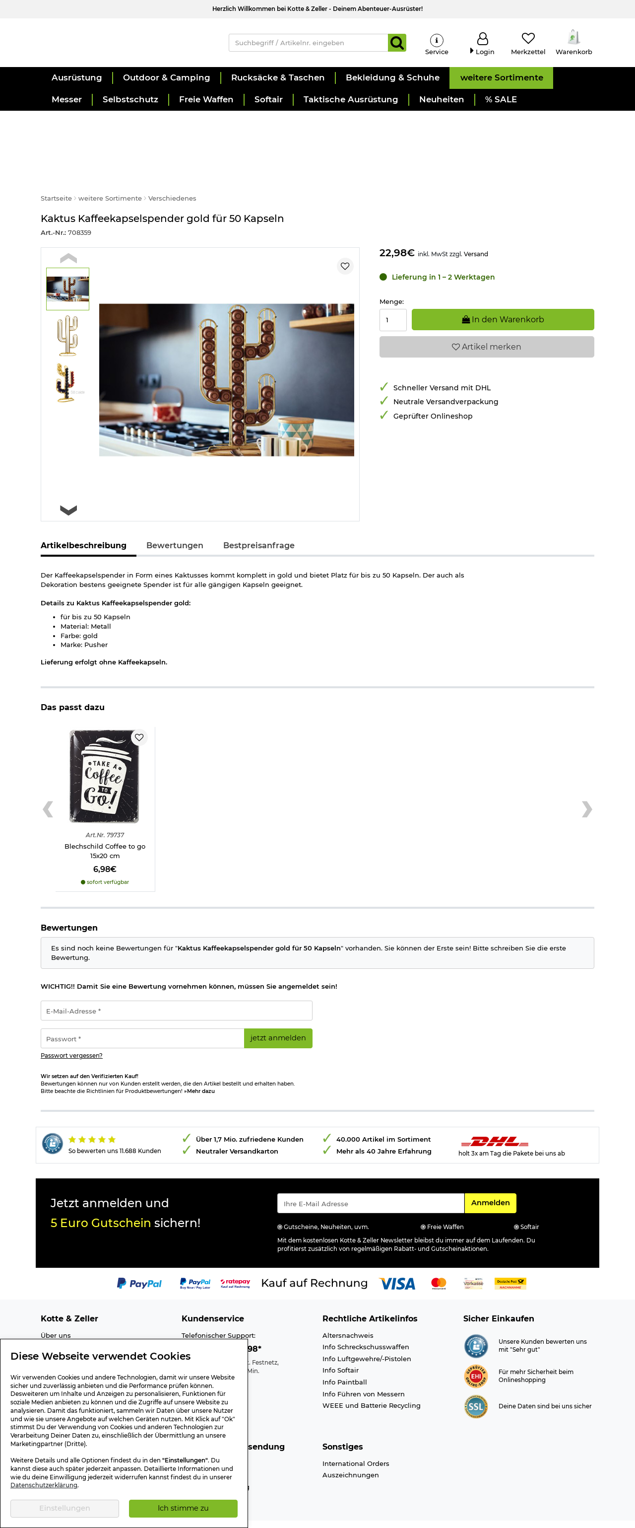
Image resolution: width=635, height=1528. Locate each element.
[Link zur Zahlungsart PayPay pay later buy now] (195, 1261)
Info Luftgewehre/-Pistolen (366, 1337)
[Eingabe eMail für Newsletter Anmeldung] (370, 1182)
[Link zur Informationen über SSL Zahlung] (476, 1384)
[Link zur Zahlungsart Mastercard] (438, 1261)
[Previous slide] (68, 236)
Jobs (48, 1337)
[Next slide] (68, 489)
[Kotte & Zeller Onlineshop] (124, 45)
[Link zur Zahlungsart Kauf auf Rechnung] (314, 1261)
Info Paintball (344, 1361)
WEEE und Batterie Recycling (371, 1384)
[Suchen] (397, 46)
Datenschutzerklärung (43, 1485)
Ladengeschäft (65, 1325)
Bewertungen (174, 523)
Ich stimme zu (183, 1508)
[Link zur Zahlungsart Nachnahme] (510, 1261)
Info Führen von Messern (363, 1372)
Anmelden (493, 1181)
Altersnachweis (348, 1313)
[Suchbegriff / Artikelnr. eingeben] (309, 46)
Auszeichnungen (350, 1453)
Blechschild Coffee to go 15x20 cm (104, 829)
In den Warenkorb (503, 297)
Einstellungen (64, 1508)
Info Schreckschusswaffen (365, 1325)
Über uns (56, 1313)
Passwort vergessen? (72, 1034)
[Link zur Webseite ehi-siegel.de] (476, 1354)
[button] (76, 84)
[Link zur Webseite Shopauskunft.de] (476, 1323)
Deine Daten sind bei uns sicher (545, 1384)
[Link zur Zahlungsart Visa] (397, 1261)
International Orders (355, 1442)
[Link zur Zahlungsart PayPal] (139, 1261)
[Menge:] (393, 298)
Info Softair (340, 1349)
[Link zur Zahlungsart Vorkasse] (473, 1261)
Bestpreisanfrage (259, 523)
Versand (476, 232)
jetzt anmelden (278, 1016)
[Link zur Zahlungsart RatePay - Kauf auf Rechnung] (235, 1261)
